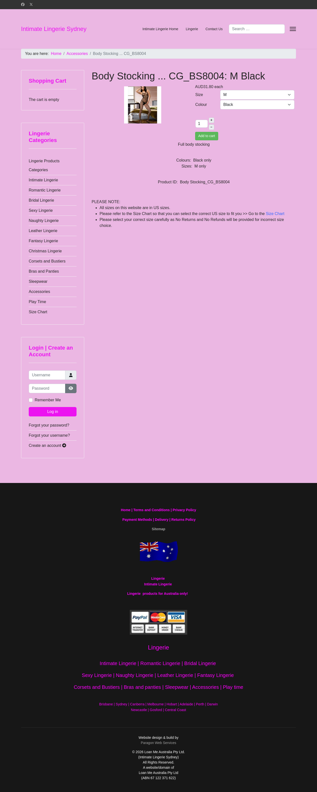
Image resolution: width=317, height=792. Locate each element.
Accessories (39, 291)
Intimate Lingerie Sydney (53, 29)
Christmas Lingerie (45, 251)
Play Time (37, 302)
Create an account (47, 445)
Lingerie (192, 29)
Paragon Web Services (158, 743)
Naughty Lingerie (44, 220)
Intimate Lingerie (43, 180)
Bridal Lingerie (41, 200)
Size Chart (38, 312)
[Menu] (293, 29)
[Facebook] (23, 4)
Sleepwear (38, 281)
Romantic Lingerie (45, 190)
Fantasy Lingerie (43, 241)
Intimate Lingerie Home (160, 29)
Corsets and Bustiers (47, 261)
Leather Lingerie (43, 231)
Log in (52, 411)
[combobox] (257, 29)
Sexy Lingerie (41, 210)
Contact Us (214, 29)
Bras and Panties (44, 271)
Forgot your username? (49, 435)
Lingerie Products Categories (44, 165)
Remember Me (48, 400)
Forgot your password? (49, 425)
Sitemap (158, 529)
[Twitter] (31, 4)
